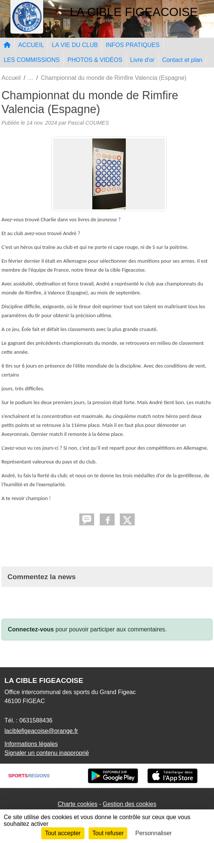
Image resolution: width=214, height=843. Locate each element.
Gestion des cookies (129, 804)
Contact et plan (182, 60)
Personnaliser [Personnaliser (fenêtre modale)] (153, 833)
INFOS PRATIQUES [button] (133, 45)
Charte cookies (78, 804)
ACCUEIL (31, 45)
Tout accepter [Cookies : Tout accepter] (63, 833)
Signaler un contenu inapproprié (46, 753)
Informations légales (31, 744)
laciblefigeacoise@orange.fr (41, 731)
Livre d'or (142, 60)
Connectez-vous (31, 629)
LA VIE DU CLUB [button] (75, 45)
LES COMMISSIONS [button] (32, 60)
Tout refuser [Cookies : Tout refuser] (108, 833)
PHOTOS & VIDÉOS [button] (94, 60)
